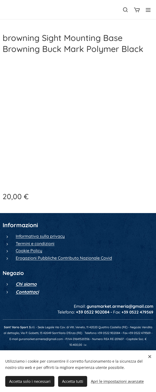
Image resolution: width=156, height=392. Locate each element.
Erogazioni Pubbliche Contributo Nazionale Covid (64, 258)
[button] (125, 9)
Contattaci (27, 292)
